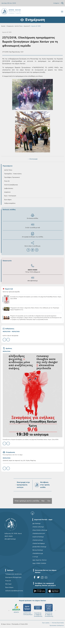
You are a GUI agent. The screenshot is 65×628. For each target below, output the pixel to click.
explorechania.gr (38, 536)
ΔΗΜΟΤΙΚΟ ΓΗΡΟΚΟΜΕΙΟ (17, 609)
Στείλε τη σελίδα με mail (32, 225)
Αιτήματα (56, 3)
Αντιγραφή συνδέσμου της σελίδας (32, 235)
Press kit (8, 580)
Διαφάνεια (7, 192)
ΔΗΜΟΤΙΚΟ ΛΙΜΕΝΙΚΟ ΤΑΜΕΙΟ (49, 610)
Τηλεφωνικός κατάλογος (13, 574)
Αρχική (3, 26)
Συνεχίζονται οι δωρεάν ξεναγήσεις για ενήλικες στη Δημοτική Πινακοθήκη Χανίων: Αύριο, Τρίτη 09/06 (30, 439)
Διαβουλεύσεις (8, 188)
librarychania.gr (37, 550)
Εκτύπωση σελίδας (32, 216)
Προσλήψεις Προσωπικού (12, 177)
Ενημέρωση (10, 26)
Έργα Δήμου (8, 199)
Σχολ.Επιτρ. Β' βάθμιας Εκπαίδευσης (38, 610)
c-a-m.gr (35, 556)
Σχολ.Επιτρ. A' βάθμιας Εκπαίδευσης (27, 610)
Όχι (49, 501)
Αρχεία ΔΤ (27, 26)
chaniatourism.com (38, 533)
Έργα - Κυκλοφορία (10, 195)
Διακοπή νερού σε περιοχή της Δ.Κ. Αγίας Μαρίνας (19, 460)
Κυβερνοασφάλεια (9, 203)
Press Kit (7, 181)
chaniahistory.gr (37, 553)
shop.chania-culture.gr (39, 530)
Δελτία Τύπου (19, 26)
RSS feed (8, 584)
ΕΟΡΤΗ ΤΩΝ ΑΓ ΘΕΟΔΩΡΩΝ (10, 335)
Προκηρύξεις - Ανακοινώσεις (13, 173)
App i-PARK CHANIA (39, 563)
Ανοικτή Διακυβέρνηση (11, 184)
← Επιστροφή (32, 159)
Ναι (43, 501)
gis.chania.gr (36, 523)
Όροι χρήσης (46, 622)
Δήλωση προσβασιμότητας (14, 590)
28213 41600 (32, 270)
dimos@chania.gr (33, 280)
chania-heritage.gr (38, 543)
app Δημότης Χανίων (39, 560)
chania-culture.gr (38, 526)
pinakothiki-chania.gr (39, 546)
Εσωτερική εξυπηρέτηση (13, 577)
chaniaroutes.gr (37, 540)
